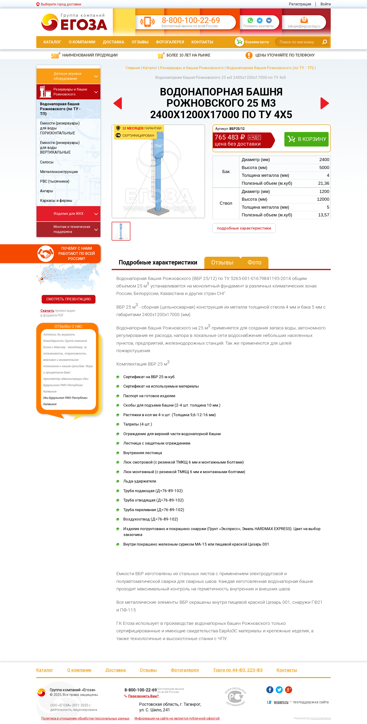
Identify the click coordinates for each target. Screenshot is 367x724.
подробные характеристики (244, 228)
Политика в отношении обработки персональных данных (85, 718)
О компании (82, 42)
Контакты (202, 42)
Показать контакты (258, 26)
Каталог (52, 42)
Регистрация (300, 4)
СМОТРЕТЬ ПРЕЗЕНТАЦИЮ (68, 299)
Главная (133, 67)
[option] (68, 369)
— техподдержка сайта (301, 702)
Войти (325, 4)
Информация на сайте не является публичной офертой (177, 718)
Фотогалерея (170, 42)
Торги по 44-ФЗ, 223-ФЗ (238, 670)
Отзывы (140, 42)
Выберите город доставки (61, 4)
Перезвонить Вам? (142, 696)
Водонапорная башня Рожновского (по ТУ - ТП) (270, 67)
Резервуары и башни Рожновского (192, 67)
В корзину (312, 139)
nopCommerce (321, 718)
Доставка (113, 42)
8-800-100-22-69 (191, 20)
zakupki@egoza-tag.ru (304, 26)
